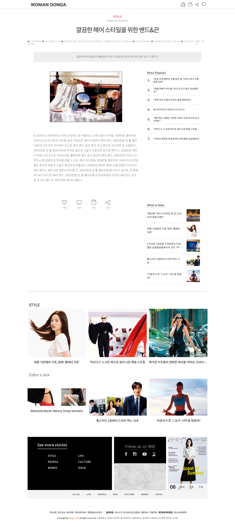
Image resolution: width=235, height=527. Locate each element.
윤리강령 (70, 512)
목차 (182, 487)
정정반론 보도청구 (94, 512)
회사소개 (118, 512)
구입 (200, 487)
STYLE (117, 16)
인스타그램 (135, 454)
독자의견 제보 (80, 512)
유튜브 (145, 454)
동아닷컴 (109, 512)
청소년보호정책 (180, 512)
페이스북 (126, 454)
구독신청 (53, 512)
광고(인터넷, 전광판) (131, 512)
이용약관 (153, 512)
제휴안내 (144, 512)
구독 (191, 487)
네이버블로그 (154, 454)
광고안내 (61, 512)
